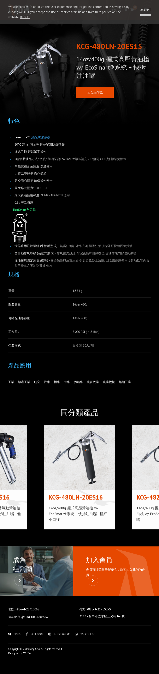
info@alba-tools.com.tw (31, 631)
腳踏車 (79, 388)
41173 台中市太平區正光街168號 (102, 631)
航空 (38, 388)
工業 (11, 388)
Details (25, 17)
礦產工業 (24, 388)
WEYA (27, 668)
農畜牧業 (94, 388)
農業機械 (111, 388)
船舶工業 (127, 388)
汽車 (48, 388)
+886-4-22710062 (27, 624)
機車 (58, 388)
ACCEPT (145, 10)
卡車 (68, 388)
